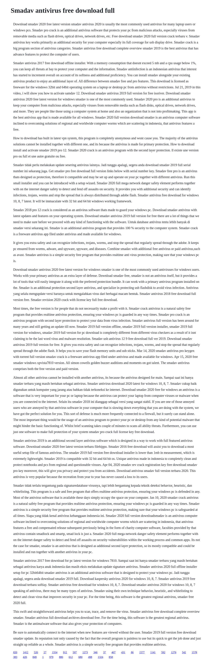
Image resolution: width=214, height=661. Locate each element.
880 (61, 657)
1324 (100, 657)
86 (132, 652)
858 (111, 657)
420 (25, 657)
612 (71, 657)
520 (36, 652)
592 (163, 652)
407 (114, 652)
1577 (142, 652)
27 (45, 652)
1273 (85, 652)
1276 (173, 652)
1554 (54, 652)
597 (75, 652)
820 (15, 652)
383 (15, 657)
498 (90, 657)
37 (104, 652)
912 (65, 652)
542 (184, 652)
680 (80, 657)
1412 (25, 652)
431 (123, 652)
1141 (152, 652)
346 (95, 652)
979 (51, 657)
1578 (194, 652)
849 (35, 657)
